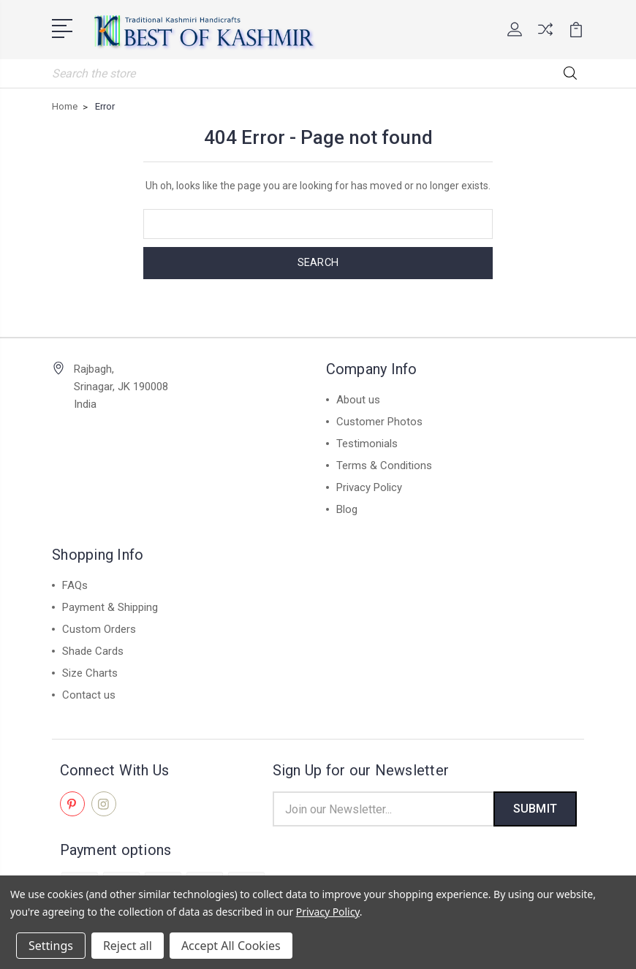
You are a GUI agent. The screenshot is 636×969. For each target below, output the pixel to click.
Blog (346, 507)
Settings (51, 946)
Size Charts (90, 671)
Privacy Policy (369, 486)
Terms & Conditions (384, 464)
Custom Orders (99, 627)
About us (358, 398)
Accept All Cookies (231, 946)
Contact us (89, 693)
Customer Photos (379, 420)
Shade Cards (93, 649)
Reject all (127, 946)
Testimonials (367, 442)
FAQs (75, 583)
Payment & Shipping (110, 605)
